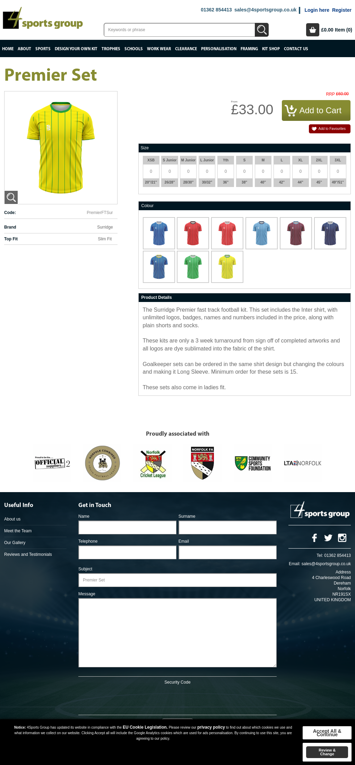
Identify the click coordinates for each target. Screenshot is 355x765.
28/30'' (188, 182)
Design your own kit (76, 49)
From (234, 101)
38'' (244, 182)
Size (145, 147)
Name (83, 516)
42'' (282, 182)
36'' (225, 182)
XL (300, 160)
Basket (313, 30)
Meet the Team (18, 530)
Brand (10, 227)
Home (8, 49)
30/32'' (207, 182)
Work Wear (159, 49)
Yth (225, 160)
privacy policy (211, 727)
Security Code (177, 682)
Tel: (320, 555)
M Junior (188, 160)
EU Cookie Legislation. (145, 727)
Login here (316, 10)
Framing (249, 49)
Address (343, 572)
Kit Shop (271, 49)
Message (86, 593)
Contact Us (296, 49)
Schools (133, 49)
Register (342, 10)
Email (184, 541)
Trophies (111, 49)
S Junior (169, 160)
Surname (187, 516)
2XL (319, 160)
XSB (151, 160)
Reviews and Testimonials (28, 554)
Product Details (156, 297)
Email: (294, 563)
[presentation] (177, 698)
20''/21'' (151, 182)
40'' (263, 182)
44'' (300, 182)
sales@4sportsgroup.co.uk (265, 9)
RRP (330, 94)
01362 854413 (216, 9)
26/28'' (170, 182)
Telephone (87, 541)
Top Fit (11, 239)
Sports (43, 49)
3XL (338, 160)
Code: (10, 212)
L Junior (207, 160)
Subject (85, 569)
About (24, 49)
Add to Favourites (332, 129)
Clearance (186, 49)
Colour (147, 205)
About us (12, 519)
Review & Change (327, 752)
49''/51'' (338, 182)
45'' (319, 182)
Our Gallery (14, 542)
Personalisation (218, 49)
